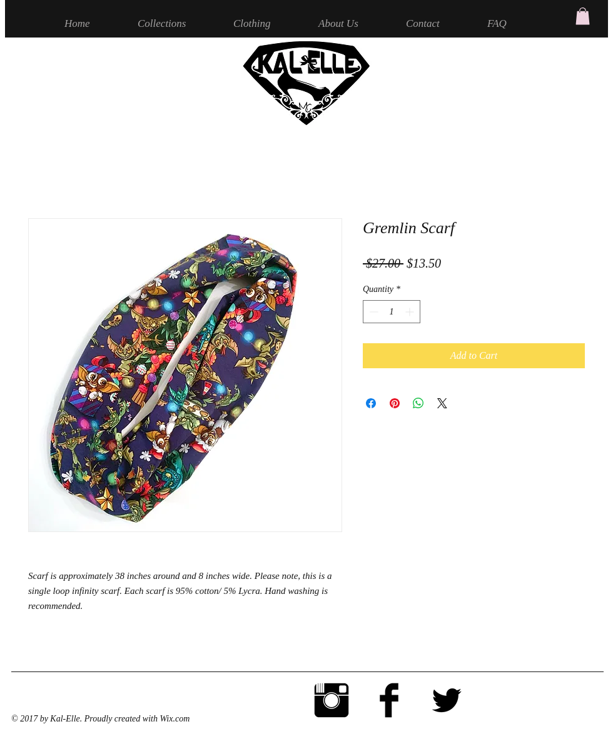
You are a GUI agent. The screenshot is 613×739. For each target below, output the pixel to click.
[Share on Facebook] (370, 403)
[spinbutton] (391, 312)
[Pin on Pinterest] (394, 403)
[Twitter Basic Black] (446, 700)
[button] (582, 16)
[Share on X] (442, 403)
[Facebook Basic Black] (389, 700)
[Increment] (410, 312)
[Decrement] (372, 312)
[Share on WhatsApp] (418, 403)
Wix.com (175, 718)
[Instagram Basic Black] (331, 700)
